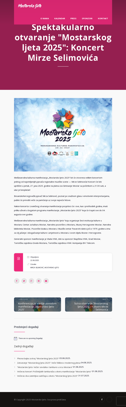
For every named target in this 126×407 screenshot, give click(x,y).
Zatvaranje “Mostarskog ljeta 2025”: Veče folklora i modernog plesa (48, 362)
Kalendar (59, 18)
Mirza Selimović (37, 267)
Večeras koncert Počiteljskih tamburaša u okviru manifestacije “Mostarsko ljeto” (54, 371)
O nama (44, 18)
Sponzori (87, 18)
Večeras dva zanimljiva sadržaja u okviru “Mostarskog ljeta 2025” (47, 375)
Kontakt (103, 18)
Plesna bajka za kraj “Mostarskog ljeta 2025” (38, 358)
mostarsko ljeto (52, 267)
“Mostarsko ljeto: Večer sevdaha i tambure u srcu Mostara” (44, 367)
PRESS (73, 18)
